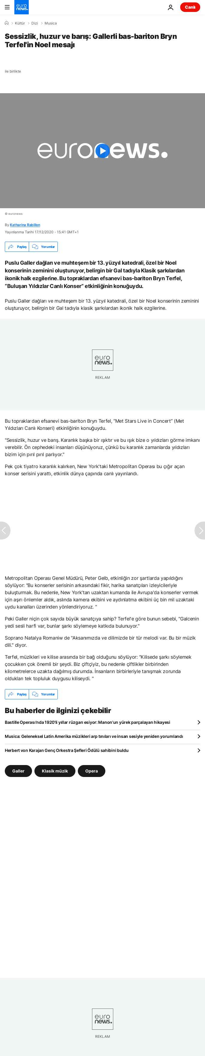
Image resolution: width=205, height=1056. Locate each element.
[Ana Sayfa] (6, 23)
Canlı (190, 7)
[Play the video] (102, 150)
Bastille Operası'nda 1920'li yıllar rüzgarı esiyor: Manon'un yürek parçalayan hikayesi (87, 722)
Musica (51, 23)
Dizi (34, 23)
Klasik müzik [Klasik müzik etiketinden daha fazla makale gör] (55, 770)
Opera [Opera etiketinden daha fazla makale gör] (91, 770)
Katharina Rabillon (25, 225)
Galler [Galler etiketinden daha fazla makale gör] (18, 770)
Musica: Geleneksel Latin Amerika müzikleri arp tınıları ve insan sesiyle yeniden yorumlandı (94, 736)
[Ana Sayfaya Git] (21, 7)
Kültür (20, 23)
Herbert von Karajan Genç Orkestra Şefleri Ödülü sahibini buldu (67, 750)
